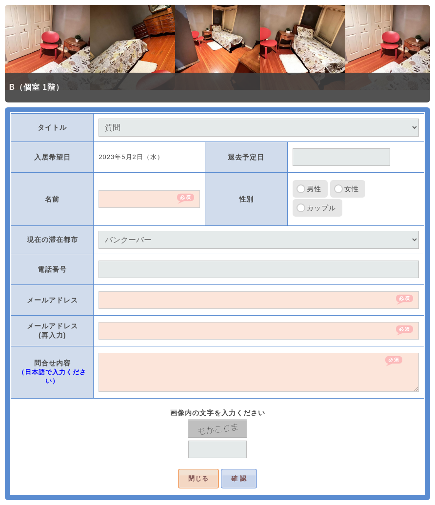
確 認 (239, 478)
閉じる (198, 478)
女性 (351, 189)
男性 (314, 189)
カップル (321, 208)
